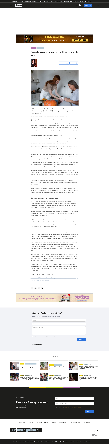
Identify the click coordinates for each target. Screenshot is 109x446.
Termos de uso (62, 422)
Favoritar (73, 63)
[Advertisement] (54, 23)
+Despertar (22, 363)
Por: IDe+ (90, 364)
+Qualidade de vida (33, 363)
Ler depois (63, 63)
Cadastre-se (88, 5)
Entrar (76, 5)
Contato (54, 422)
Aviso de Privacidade (77, 407)
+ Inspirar (33, 48)
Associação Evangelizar (42, 422)
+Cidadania (27, 363)
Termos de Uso (67, 407)
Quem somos (22, 422)
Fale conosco (86, 422)
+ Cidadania (40, 48)
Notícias (31, 422)
